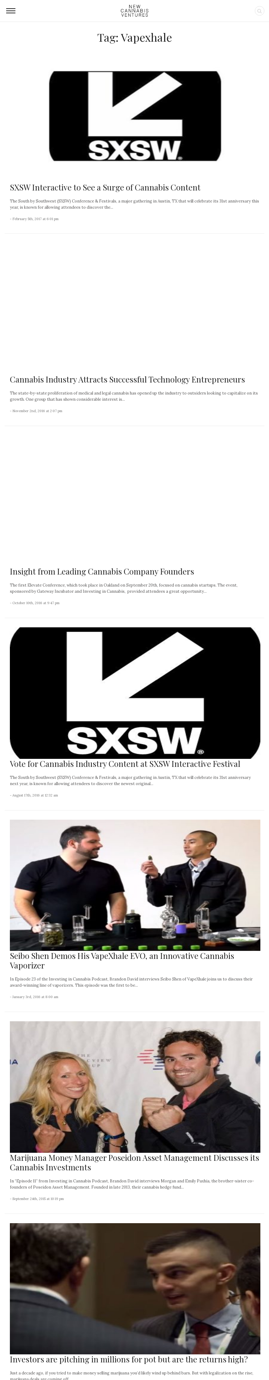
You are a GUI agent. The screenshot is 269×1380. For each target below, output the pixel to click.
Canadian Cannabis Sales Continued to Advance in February (45, 1251)
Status (224, 1362)
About (86, 1362)
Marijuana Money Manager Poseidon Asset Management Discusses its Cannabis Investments (134, 914)
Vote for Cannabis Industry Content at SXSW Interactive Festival (125, 516)
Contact (105, 1362)
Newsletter (129, 1362)
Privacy (178, 1362)
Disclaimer (202, 1362)
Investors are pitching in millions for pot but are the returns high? (129, 1111)
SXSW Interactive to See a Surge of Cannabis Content (105, 187)
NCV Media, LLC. (59, 1362)
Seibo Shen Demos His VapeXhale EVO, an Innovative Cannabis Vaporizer (122, 713)
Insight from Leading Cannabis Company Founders (102, 323)
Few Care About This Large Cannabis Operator (44, 1302)
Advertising (155, 1362)
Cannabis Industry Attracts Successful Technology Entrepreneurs (127, 255)
